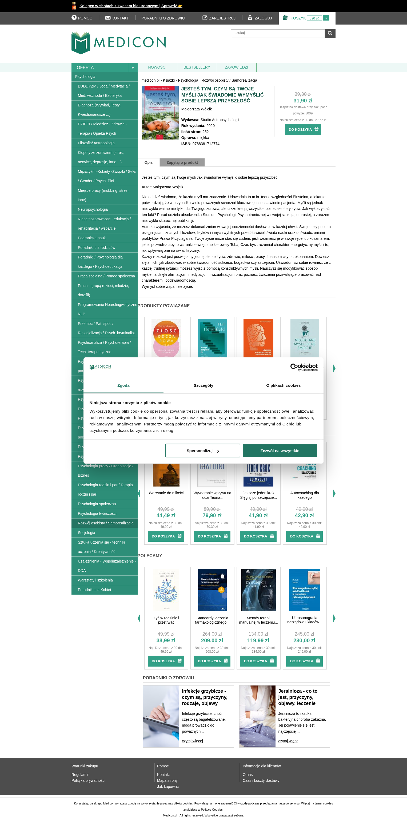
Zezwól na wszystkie (279, 450)
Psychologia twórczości (97, 513)
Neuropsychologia (93, 209)
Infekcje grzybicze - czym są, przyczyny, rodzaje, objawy (205, 697)
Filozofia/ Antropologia (96, 143)
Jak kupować (168, 786)
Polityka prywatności (88, 780)
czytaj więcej (192, 741)
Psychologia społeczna (97, 504)
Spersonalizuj (203, 450)
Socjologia (86, 533)
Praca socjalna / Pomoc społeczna (106, 276)
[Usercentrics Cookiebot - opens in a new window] (294, 368)
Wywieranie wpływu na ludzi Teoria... (212, 495)
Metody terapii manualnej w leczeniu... (258, 620)
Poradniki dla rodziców (96, 247)
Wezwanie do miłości (166, 493)
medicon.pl (151, 80)
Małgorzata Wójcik (196, 109)
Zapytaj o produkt (182, 162)
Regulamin (80, 774)
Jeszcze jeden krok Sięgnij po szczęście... (258, 495)
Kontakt (163, 774)
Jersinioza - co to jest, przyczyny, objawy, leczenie (297, 697)
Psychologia (85, 76)
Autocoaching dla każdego (304, 495)
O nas (248, 774)
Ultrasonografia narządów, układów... (304, 620)
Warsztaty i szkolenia (95, 580)
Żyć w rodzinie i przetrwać (166, 620)
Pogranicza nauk (92, 238)
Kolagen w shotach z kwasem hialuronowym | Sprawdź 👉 (130, 6)
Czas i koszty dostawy (261, 780)
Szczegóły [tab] (203, 385)
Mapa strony (167, 780)
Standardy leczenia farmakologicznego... (212, 620)
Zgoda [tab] (123, 385)
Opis (149, 162)
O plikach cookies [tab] (283, 385)
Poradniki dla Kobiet (94, 590)
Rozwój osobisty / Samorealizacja (106, 523)
